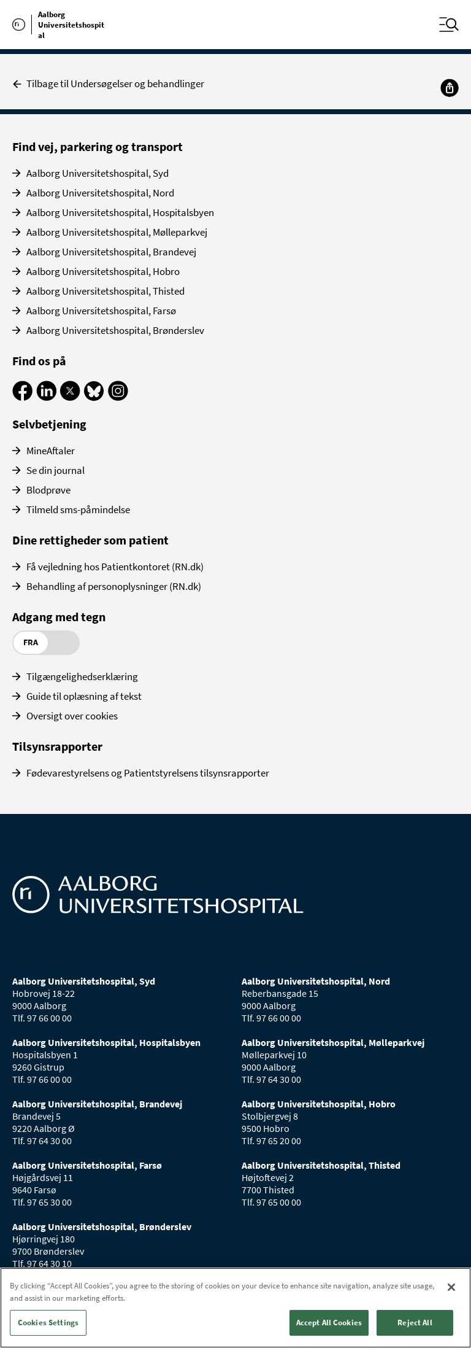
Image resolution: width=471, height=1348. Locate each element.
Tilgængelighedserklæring (82, 676)
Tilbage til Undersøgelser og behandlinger (108, 84)
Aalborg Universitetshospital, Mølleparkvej (116, 232)
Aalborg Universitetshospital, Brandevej (111, 251)
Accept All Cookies (329, 1322)
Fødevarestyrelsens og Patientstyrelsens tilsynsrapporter (147, 773)
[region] (235, 1308)
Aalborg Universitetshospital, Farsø (101, 310)
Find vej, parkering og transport (97, 146)
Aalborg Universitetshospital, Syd (97, 173)
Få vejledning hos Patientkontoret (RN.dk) (115, 566)
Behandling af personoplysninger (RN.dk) (113, 586)
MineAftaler (50, 450)
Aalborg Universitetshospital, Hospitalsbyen (120, 212)
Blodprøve (48, 490)
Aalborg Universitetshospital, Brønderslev (115, 330)
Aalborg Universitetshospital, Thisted (105, 291)
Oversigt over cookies (72, 715)
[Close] (451, 1287)
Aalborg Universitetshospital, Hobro (103, 271)
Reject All (414, 1322)
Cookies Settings (48, 1322)
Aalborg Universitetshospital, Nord (100, 192)
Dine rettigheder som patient (90, 540)
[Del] (449, 88)
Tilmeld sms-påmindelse (78, 509)
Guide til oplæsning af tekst (84, 696)
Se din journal (55, 470)
